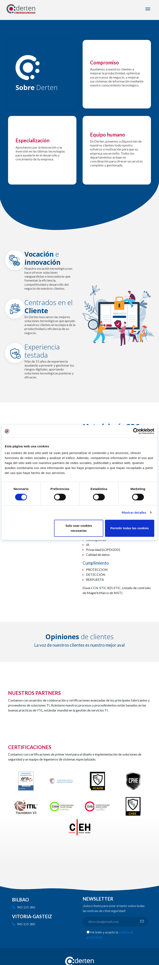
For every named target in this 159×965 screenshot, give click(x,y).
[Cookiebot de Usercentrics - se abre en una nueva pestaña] (136, 431)
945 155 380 (26, 907)
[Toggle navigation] (148, 9)
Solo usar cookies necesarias (78, 528)
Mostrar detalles (134, 512)
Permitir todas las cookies (129, 528)
